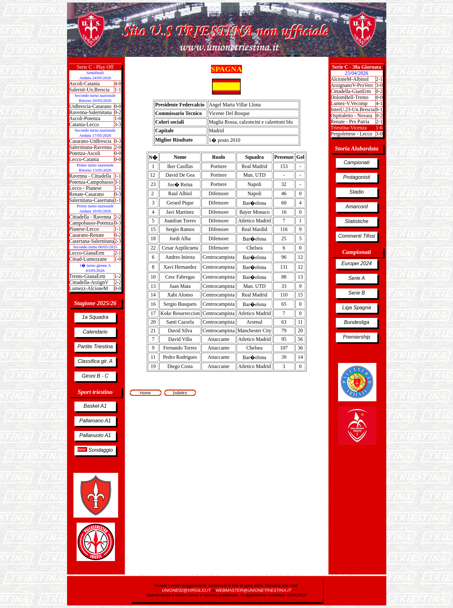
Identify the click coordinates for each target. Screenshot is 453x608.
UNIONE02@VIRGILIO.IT (187, 590)
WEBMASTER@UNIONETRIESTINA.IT (253, 590)
